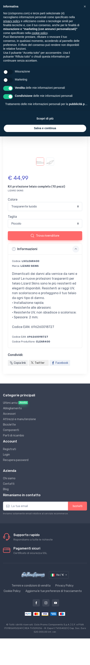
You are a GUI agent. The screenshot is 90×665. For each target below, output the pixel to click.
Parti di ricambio (13, 435)
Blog (6, 489)
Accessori (9, 413)
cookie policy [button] (40, 33)
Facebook (60, 363)
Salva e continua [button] (45, 128)
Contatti (8, 484)
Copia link (18, 363)
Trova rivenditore (45, 235)
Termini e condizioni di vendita (31, 585)
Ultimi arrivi (15, 403)
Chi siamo (9, 478)
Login (6, 454)
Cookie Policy (12, 591)
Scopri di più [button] (45, 118)
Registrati (9, 449)
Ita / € (58, 575)
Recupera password (15, 460)
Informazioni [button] (45, 249)
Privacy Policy (64, 585)
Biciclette (9, 424)
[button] (85, 6)
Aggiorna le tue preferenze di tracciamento (53, 591)
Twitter (37, 363)
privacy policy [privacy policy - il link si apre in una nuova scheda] (11, 21)
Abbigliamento (12, 408)
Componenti (11, 430)
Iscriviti (77, 506)
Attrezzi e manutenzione (19, 419)
